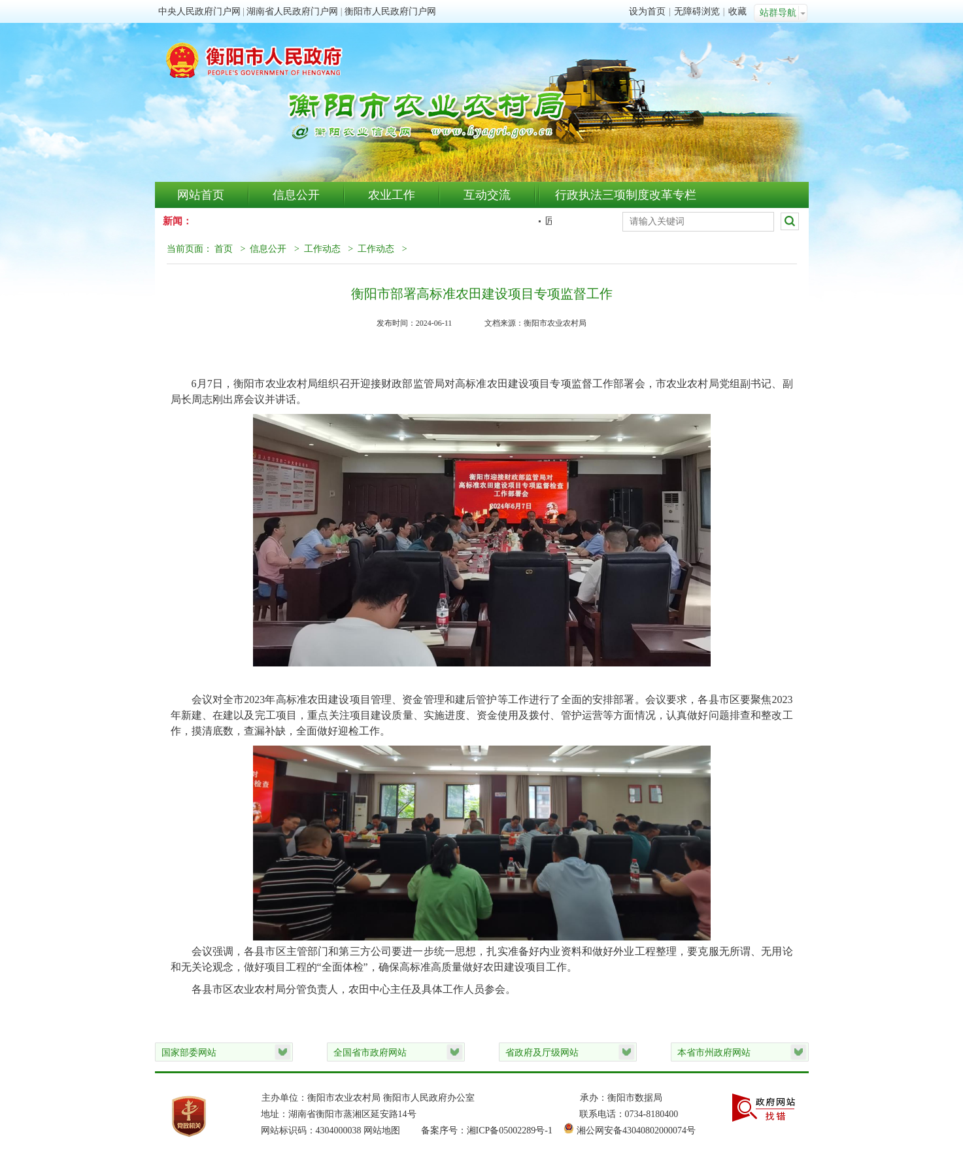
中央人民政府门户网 (199, 11)
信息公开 (296, 194)
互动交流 (487, 194)
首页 (223, 249)
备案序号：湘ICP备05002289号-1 (492, 1130)
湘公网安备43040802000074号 (636, 1130)
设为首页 (647, 11)
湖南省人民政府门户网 (292, 11)
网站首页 (200, 194)
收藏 (737, 11)
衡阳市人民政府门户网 (390, 11)
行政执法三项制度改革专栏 (625, 194)
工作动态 (322, 249)
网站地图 (381, 1130)
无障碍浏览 (697, 11)
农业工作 (391, 194)
